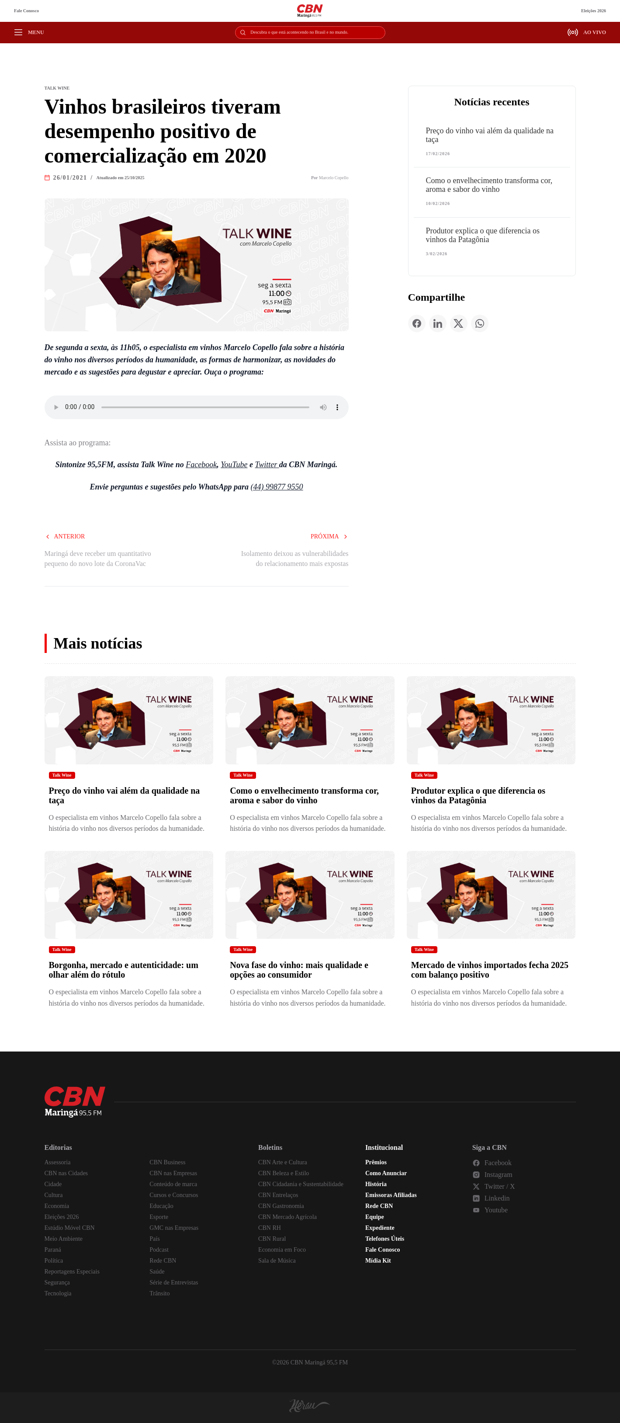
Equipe (374, 1217)
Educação (161, 1206)
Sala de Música (277, 1260)
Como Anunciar (386, 1173)
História (376, 1184)
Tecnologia (58, 1293)
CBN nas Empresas (173, 1173)
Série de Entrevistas (173, 1282)
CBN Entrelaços (278, 1195)
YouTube (234, 464)
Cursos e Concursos (173, 1195)
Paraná (53, 1249)
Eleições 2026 (593, 10)
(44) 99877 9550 (277, 486)
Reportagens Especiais (72, 1271)
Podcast (159, 1249)
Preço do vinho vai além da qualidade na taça (490, 135)
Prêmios (376, 1162)
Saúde (156, 1271)
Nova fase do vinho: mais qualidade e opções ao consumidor (299, 969)
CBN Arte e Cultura (282, 1162)
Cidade (53, 1184)
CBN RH (269, 1228)
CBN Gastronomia (281, 1206)
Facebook (201, 464)
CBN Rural (272, 1239)
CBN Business (167, 1162)
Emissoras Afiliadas (391, 1195)
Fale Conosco (26, 10)
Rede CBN (162, 1260)
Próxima (330, 536)
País (154, 1239)
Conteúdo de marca (173, 1184)
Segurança (57, 1282)
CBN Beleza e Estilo (283, 1173)
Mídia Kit (378, 1260)
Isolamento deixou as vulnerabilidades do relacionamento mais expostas (295, 558)
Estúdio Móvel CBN (70, 1228)
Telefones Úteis (384, 1239)
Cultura (54, 1195)
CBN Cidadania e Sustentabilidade (300, 1184)
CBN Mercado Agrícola (287, 1217)
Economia (57, 1206)
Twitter (267, 464)
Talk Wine (62, 775)
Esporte (158, 1217)
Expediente (380, 1228)
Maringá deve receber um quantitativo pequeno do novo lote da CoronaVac (98, 558)
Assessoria (58, 1162)
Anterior (65, 536)
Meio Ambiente (64, 1239)
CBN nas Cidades (66, 1173)
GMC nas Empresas (173, 1228)
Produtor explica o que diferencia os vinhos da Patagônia (483, 235)
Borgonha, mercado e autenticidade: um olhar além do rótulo (123, 969)
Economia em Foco (282, 1249)
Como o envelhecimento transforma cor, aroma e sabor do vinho (489, 185)
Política (54, 1260)
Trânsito (159, 1293)
